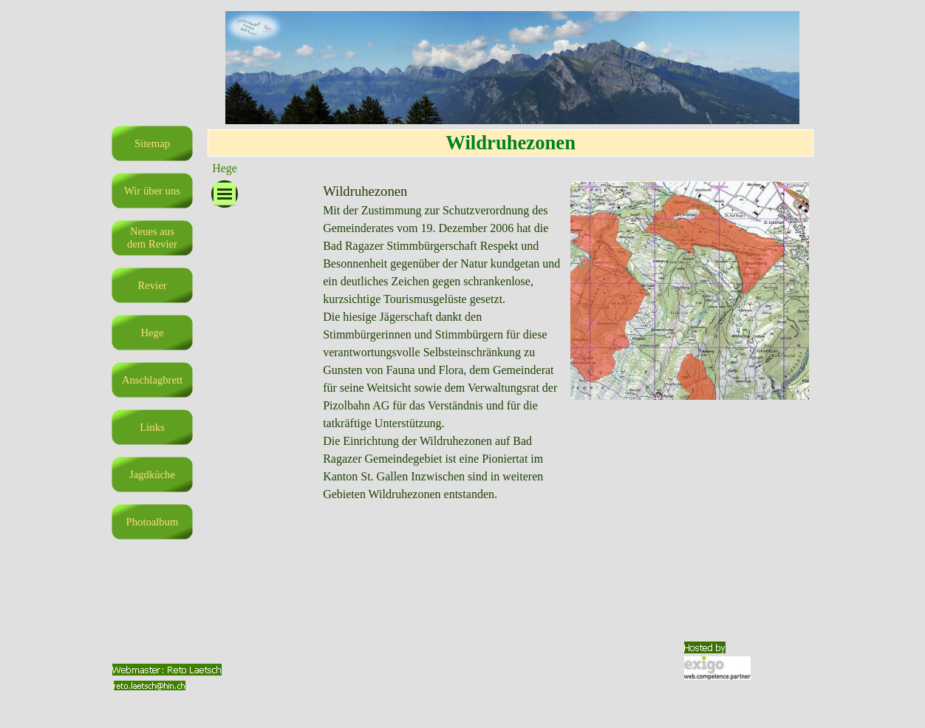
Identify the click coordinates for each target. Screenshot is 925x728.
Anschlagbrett (152, 380)
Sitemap (152, 143)
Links (152, 427)
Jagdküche (152, 474)
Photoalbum (152, 522)
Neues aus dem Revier (152, 237)
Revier (151, 285)
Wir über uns (152, 191)
